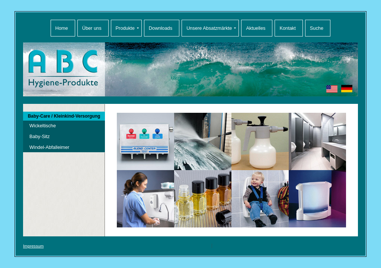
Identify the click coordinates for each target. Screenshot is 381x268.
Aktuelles (255, 28)
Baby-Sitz (39, 136)
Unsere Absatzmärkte (209, 28)
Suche (316, 28)
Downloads (160, 28)
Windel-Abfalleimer (49, 147)
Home (61, 28)
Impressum (33, 246)
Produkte (125, 28)
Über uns (92, 28)
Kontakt (287, 28)
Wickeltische (42, 125)
